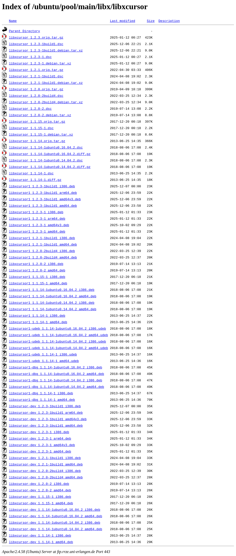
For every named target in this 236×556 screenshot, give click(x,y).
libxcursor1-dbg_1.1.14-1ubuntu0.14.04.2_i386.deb (55, 380)
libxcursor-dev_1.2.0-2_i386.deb (39, 483)
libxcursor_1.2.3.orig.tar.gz (36, 37)
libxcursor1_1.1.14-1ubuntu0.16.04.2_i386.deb (51, 289)
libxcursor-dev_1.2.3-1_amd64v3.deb (42, 445)
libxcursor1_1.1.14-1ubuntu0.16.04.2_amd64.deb (52, 296)
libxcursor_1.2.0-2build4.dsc (36, 95)
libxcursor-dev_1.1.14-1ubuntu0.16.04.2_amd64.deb (55, 516)
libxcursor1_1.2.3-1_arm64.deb (37, 218)
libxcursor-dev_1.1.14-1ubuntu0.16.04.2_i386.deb (54, 509)
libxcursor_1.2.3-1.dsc (30, 56)
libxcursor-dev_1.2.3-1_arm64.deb (40, 438)
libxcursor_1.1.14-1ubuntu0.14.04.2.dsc (46, 160)
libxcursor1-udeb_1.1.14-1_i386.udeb (43, 354)
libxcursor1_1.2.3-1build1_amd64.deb (43, 205)
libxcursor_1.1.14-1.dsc (31, 173)
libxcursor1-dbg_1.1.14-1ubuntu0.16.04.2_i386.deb (55, 367)
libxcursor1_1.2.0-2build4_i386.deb (42, 251)
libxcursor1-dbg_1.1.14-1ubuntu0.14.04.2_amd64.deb (56, 386)
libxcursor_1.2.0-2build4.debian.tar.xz (46, 102)
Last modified (122, 20)
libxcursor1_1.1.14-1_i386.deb (37, 315)
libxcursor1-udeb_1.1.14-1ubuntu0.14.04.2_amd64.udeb (58, 348)
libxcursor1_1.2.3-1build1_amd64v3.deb (45, 199)
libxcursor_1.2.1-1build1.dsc (36, 76)
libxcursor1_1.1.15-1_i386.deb (37, 276)
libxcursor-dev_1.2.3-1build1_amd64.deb (46, 425)
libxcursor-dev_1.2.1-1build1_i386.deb (45, 457)
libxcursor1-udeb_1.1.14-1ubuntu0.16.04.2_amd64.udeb (58, 335)
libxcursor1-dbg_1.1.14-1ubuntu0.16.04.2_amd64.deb (56, 373)
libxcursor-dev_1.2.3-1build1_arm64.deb (46, 412)
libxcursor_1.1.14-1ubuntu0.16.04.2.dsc (46, 147)
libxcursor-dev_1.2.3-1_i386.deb (39, 432)
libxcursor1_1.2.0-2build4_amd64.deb (43, 257)
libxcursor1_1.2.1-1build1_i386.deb (42, 238)
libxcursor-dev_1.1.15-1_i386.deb (40, 496)
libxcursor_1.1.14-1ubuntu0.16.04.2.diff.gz (50, 154)
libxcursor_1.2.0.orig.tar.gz (36, 89)
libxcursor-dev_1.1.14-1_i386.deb (40, 535)
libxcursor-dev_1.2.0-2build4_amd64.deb (46, 477)
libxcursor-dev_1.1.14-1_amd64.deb (41, 542)
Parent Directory (24, 31)
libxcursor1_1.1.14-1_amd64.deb (38, 322)
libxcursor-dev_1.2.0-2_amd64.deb (40, 490)
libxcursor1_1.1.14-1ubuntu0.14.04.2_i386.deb (51, 302)
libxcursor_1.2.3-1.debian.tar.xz (40, 63)
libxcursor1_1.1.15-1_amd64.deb (38, 283)
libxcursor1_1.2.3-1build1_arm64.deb (43, 192)
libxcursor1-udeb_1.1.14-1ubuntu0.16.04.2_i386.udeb (57, 328)
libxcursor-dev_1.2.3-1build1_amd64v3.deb (48, 419)
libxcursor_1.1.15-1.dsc (31, 128)
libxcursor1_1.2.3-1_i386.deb (36, 212)
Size (151, 20)
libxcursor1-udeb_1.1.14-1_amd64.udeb (44, 360)
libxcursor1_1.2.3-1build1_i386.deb (42, 186)
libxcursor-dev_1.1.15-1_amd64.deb (41, 503)
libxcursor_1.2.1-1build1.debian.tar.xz (46, 82)
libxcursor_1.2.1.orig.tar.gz (36, 69)
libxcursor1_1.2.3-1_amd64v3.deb (39, 225)
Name (13, 20)
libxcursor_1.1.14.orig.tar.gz (37, 141)
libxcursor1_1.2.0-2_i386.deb (36, 263)
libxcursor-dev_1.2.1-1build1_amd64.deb (46, 464)
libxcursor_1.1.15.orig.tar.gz (37, 121)
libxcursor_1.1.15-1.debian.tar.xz (41, 134)
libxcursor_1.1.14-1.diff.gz (35, 179)
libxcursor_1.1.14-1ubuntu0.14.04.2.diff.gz (50, 166)
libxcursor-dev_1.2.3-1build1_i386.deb (45, 406)
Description (169, 20)
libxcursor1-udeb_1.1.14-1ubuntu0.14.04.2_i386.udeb (57, 341)
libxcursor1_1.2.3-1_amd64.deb (37, 231)
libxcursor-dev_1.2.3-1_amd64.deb (40, 451)
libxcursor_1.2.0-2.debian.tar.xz (40, 115)
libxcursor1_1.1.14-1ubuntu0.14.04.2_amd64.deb (52, 309)
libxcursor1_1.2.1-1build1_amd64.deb (43, 244)
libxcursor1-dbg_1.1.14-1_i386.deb (41, 393)
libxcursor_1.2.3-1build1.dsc (36, 44)
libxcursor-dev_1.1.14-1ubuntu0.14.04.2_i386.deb (54, 522)
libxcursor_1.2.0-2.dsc (30, 108)
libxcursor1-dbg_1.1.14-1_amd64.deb (42, 399)
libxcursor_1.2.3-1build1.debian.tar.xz (46, 50)
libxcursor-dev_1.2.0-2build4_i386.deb (45, 470)
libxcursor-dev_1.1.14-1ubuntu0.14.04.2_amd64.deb (55, 529)
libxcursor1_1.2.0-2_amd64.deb (37, 270)
